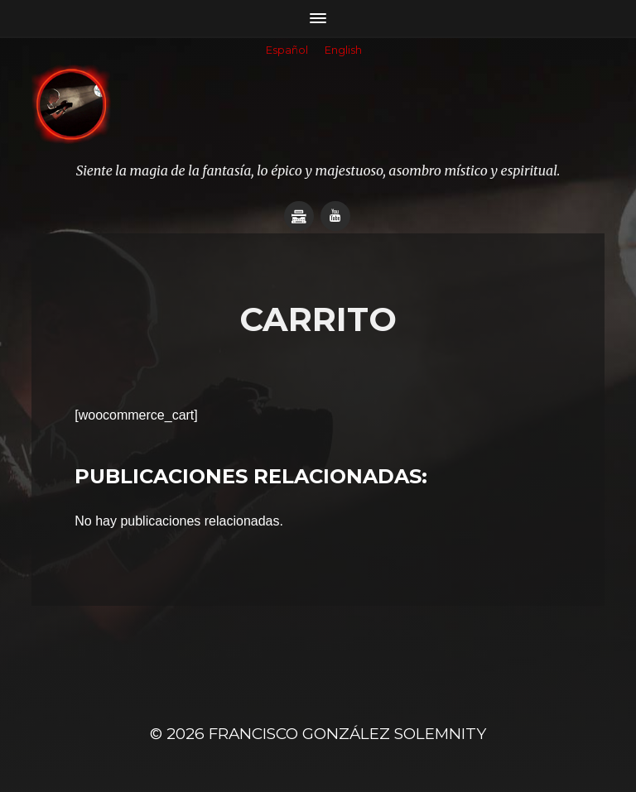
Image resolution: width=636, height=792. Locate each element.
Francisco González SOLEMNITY (347, 733)
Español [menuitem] (287, 50)
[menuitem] (287, 51)
